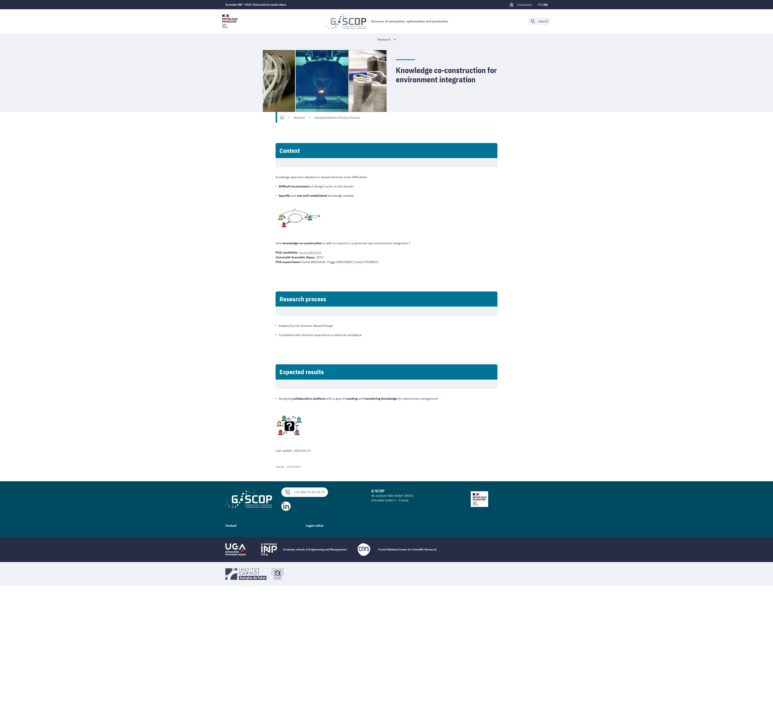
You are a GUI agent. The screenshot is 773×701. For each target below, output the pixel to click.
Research (299, 117)
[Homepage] (282, 117)
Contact (231, 525)
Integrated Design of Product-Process (337, 117)
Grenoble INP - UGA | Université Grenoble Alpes (255, 4)
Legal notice (315, 525)
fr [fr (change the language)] (540, 5)
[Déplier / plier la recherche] (539, 21)
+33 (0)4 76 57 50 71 (304, 492)
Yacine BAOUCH (310, 252)
